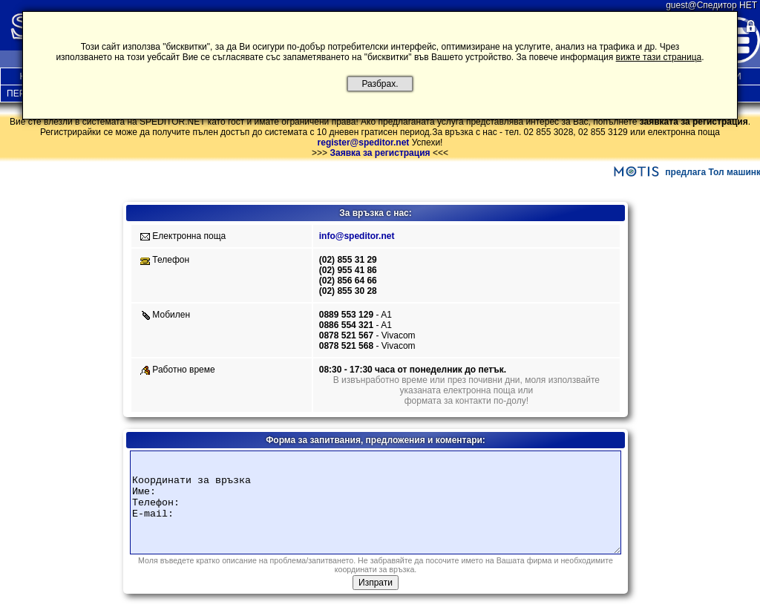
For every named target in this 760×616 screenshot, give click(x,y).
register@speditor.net (364, 142)
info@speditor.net (357, 236)
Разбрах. (380, 84)
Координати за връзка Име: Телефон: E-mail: (375, 502)
